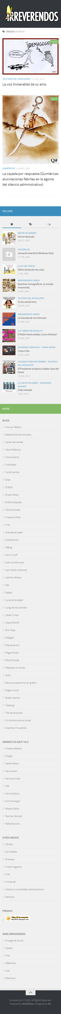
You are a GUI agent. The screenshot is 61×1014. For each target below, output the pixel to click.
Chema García (12, 457)
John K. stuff (11, 555)
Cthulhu (9, 844)
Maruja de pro (12, 645)
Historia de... (24, 249)
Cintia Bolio (10, 464)
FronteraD (10, 881)
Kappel (8, 592)
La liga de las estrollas (16, 607)
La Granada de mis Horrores (32, 317)
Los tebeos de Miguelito (30, 331)
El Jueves (9, 859)
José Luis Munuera (14, 562)
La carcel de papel (14, 600)
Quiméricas (8, 168)
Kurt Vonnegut (12, 801)
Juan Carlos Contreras (16, 570)
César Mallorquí (13, 449)
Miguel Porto (12, 652)
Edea (7, 479)
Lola (7, 970)
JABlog (8, 547)
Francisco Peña (12, 517)
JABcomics (10, 963)
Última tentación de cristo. (31, 269)
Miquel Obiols (12, 808)
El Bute (9, 487)
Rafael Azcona (12, 823)
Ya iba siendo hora (27, 301)
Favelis (8, 948)
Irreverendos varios (29, 280)
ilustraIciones (12, 539)
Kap (7, 585)
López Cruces (12, 615)
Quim (8, 675)
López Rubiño (12, 622)
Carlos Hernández (14, 442)
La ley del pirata (26, 266)
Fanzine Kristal (12, 509)
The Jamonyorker (14, 712)
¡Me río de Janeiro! (27, 233)
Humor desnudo (26, 236)
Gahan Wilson (12, 763)
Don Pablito (11, 851)
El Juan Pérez (12, 494)
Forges (9, 756)
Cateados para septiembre (32, 361)
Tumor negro (48, 347)
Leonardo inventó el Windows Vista (36, 253)
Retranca (9, 896)
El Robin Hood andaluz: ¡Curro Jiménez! (37, 334)
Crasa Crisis (23, 350)
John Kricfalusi (12, 793)
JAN (7, 786)
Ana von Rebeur (13, 427)
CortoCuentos (12, 472)
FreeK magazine (13, 866)
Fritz (7, 524)
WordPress (28, 1003)
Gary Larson (11, 771)
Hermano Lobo (12, 778)
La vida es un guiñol (28, 383)
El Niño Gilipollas (13, 502)
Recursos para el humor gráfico (21, 682)
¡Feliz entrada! (25, 390)
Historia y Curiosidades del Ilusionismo (24, 889)
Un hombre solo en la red (18, 720)
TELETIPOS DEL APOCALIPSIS (16, 79)
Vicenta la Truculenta (15, 727)
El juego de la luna (14, 940)
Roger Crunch (12, 690)
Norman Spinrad (13, 816)
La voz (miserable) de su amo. (24, 84)
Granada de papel (14, 532)
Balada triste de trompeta (18, 434)
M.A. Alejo (10, 630)
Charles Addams (13, 748)
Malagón (9, 637)
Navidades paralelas (29, 347)
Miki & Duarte (12, 660)
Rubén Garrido (12, 697)
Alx (49, 1003)
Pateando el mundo (15, 667)
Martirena (10, 978)
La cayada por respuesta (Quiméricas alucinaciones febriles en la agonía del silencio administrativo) (30, 179)
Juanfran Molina (13, 577)
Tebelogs (10, 705)
